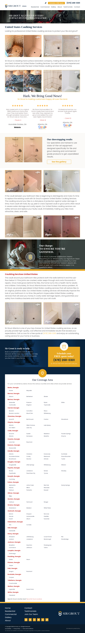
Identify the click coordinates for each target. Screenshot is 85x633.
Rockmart (29, 571)
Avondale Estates (14, 456)
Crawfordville (13, 583)
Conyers (11, 577)
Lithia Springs (30, 465)
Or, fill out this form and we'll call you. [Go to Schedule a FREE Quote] (64, 364)
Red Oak (46, 485)
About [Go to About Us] (60, 7)
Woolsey (63, 471)
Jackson (11, 539)
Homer (11, 390)
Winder (46, 396)
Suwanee (46, 519)
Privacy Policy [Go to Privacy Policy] (16, 628)
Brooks (11, 471)
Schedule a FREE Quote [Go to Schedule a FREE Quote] (56, 3)
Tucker (63, 459)
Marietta (46, 436)
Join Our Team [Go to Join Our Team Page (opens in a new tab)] (31, 614)
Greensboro (12, 508)
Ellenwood (47, 456)
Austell (28, 433)
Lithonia (46, 459)
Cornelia (28, 525)
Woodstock (64, 419)
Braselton (12, 545)
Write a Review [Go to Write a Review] (45, 3)
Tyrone (46, 473)
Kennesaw (29, 436)
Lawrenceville (30, 516)
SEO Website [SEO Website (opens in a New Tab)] (69, 628)
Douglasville (12, 465)
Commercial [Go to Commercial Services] (45, 7)
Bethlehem (29, 396)
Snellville (46, 516)
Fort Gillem (12, 427)
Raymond (29, 442)
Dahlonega (12, 553)
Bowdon (11, 411)
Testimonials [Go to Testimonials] (68, 7)
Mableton (47, 433)
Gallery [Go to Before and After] (53, 7)
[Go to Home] (17, 6)
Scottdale (64, 454)
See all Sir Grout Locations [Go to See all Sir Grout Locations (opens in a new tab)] (34, 599)
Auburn (11, 396)
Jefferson (29, 547)
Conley (28, 456)
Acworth (11, 419)
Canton (46, 419)
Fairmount (29, 502)
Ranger (46, 502)
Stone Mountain (66, 456)
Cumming (12, 479)
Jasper (11, 565)
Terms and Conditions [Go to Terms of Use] (27, 628)
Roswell (46, 490)
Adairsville (12, 402)
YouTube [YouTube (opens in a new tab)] (38, 619)
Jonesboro (29, 471)
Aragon (11, 571)
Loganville (12, 589)
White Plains (47, 508)
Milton (28, 487)
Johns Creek (30, 485)
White (63, 402)
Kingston (29, 405)
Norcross (46, 514)
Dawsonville (12, 448)
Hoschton (29, 545)
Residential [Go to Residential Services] (35, 7)
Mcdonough (47, 539)
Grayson (28, 514)
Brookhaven (12, 459)
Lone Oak (11, 442)
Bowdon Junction (14, 413)
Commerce (12, 547)
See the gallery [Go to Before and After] (59, 161)
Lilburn (28, 519)
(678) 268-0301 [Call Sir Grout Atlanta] (73, 3)
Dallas (11, 559)
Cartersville (12, 405)
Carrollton (29, 411)
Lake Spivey (47, 425)
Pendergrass (47, 545)
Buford (11, 514)
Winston (63, 465)
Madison (28, 508)
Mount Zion (29, 413)
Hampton (12, 537)
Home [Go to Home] (7, 608)
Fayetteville (12, 473)
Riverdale (46, 487)
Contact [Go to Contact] (77, 7)
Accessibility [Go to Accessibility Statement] (8, 628)
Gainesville (12, 531)
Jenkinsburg (30, 537)
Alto (10, 525)
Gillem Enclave (30, 425)
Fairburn (11, 490)
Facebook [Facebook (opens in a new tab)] (30, 619)
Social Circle (30, 589)
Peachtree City (30, 473)
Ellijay (10, 496)
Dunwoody (47, 454)
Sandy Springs (65, 485)
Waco (45, 411)
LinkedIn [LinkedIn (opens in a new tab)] (42, 619)
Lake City (29, 427)
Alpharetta (12, 485)
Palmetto (29, 490)
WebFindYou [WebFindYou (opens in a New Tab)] (77, 628)
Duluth (11, 519)
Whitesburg (47, 413)
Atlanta (11, 425)
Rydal (45, 402)
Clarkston (29, 454)
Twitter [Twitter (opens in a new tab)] (34, 619)
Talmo (46, 547)
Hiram (28, 559)
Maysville (29, 390)
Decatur (28, 459)
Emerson (29, 402)
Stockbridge (65, 539)
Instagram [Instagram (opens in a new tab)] (26, 619)
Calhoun (11, 502)
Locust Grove (48, 537)
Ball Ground (29, 419)
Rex (62, 537)
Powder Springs (66, 433)
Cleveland (12, 595)
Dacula (11, 516)
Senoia (46, 471)
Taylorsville (47, 405)
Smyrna (63, 436)
